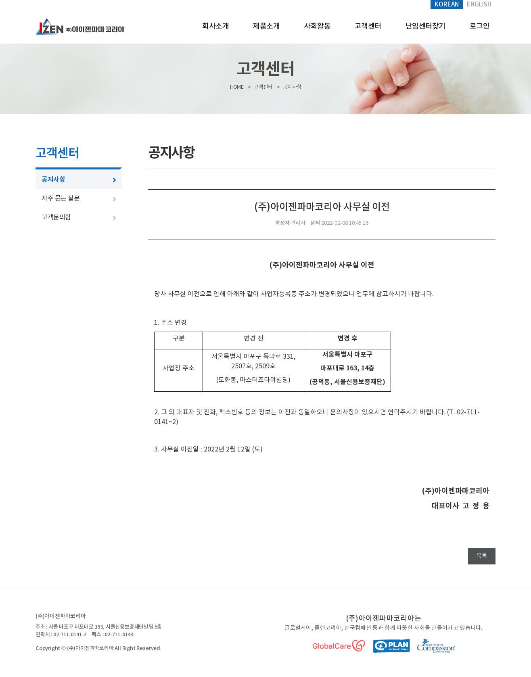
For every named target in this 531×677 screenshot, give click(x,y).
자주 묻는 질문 (60, 198)
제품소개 (266, 26)
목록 (482, 556)
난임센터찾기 (425, 26)
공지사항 (53, 180)
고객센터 (368, 26)
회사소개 (215, 26)
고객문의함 (56, 217)
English (479, 4)
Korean (447, 4)
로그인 (479, 26)
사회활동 (317, 26)
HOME (236, 87)
